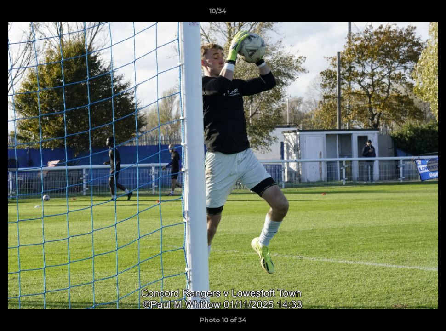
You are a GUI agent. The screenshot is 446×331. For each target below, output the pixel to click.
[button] (407, 13)
